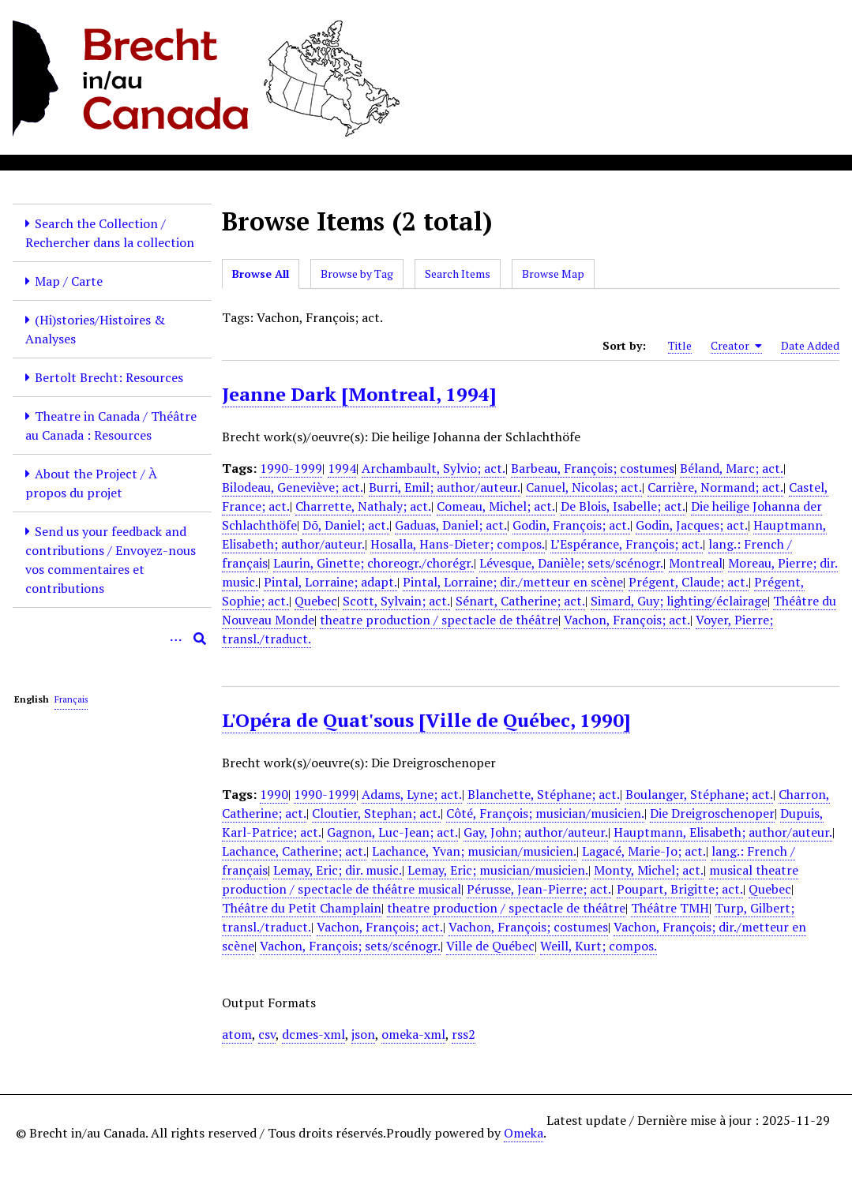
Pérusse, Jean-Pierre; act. (539, 889)
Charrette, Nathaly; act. (363, 506)
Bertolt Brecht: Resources (109, 377)
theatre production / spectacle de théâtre (439, 619)
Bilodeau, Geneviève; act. (292, 487)
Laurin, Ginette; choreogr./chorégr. (373, 563)
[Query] (112, 638)
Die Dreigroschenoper (712, 813)
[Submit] (200, 638)
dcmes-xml (313, 1034)
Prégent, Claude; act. (689, 581)
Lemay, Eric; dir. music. (337, 870)
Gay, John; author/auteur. (536, 832)
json (363, 1034)
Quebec (316, 600)
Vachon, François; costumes (528, 926)
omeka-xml (413, 1034)
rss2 (463, 1034)
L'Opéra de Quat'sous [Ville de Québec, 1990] (426, 720)
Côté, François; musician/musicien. (545, 813)
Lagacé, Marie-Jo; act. (644, 851)
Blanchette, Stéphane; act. (543, 794)
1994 (342, 468)
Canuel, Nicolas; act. (584, 487)
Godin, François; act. (571, 525)
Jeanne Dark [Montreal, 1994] (359, 394)
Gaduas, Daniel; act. (451, 525)
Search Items (457, 273)
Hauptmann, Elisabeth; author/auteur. (723, 832)
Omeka (523, 1132)
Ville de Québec (490, 945)
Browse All (260, 273)
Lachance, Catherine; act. (294, 851)
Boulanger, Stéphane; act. (699, 794)
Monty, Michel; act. (649, 870)
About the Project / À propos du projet (91, 483)
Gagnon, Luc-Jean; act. (392, 832)
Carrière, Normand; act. (715, 487)
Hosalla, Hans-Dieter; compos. (457, 544)
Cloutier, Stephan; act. (376, 813)
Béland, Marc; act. (731, 468)
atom (237, 1034)
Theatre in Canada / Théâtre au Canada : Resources (111, 425)
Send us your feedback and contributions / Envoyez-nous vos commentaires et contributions (110, 560)
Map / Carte (69, 281)
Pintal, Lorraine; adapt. (330, 581)
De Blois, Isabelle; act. (623, 506)
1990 (274, 794)
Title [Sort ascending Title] (680, 345)
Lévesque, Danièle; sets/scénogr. (571, 563)
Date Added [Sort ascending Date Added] (810, 345)
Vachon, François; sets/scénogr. (350, 945)
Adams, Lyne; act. (412, 794)
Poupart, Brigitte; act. (680, 889)
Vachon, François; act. (627, 619)
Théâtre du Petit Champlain (301, 907)
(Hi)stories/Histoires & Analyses (95, 329)
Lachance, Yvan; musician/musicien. (474, 851)
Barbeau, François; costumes (592, 468)
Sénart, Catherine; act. (520, 600)
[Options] (176, 638)
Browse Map (553, 273)
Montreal (696, 563)
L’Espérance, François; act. (626, 544)
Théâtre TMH (670, 907)
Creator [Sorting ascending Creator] (736, 346)
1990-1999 (291, 468)
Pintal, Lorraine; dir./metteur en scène (513, 581)
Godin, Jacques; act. (692, 525)
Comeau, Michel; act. (496, 506)
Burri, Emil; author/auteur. (444, 487)
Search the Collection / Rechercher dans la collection (109, 233)
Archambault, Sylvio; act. (433, 468)
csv (267, 1034)
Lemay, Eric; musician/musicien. (497, 870)
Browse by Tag (357, 273)
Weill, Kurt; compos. (598, 945)
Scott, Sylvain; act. (396, 600)
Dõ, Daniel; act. (345, 525)
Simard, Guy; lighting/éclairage (679, 600)
